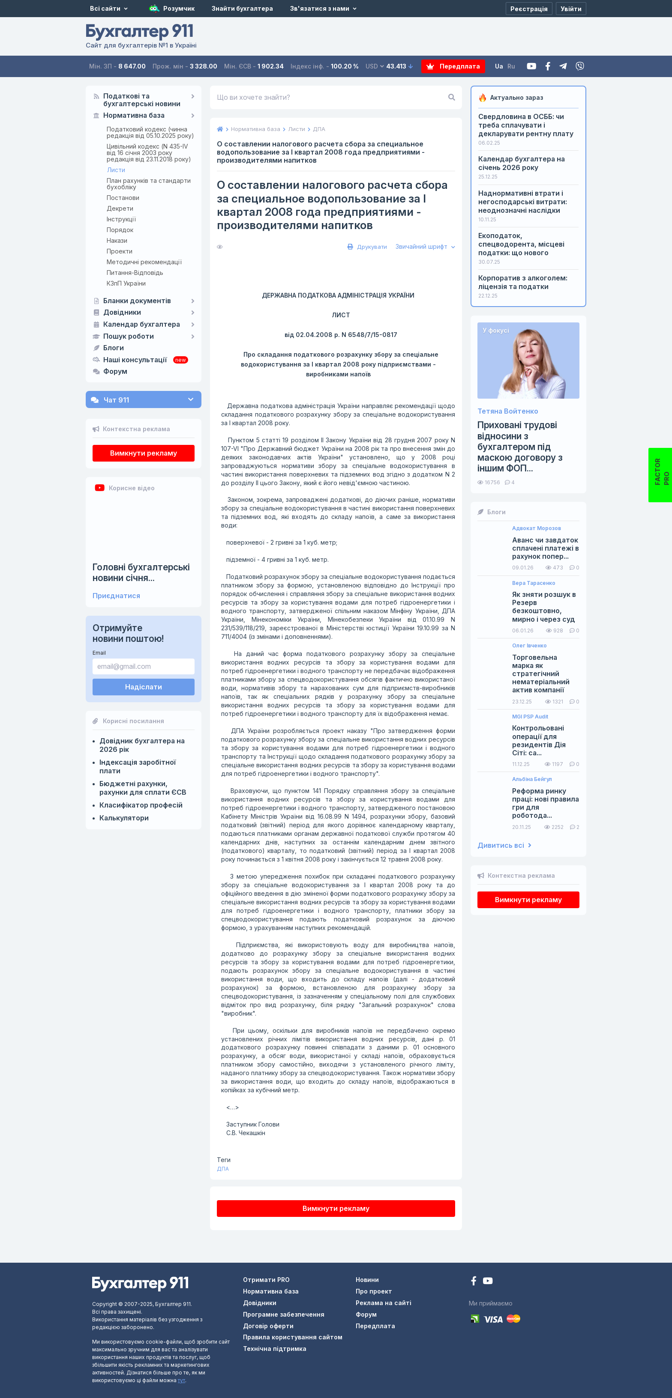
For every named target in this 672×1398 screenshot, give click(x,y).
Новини (367, 1279)
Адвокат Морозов (536, 528)
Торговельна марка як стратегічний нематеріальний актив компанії (541, 674)
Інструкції (121, 219)
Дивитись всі (504, 845)
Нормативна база (134, 115)
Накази (117, 240)
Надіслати (143, 687)
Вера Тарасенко (533, 583)
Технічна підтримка (274, 1348)
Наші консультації (135, 360)
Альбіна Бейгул (532, 779)
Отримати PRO (266, 1279)
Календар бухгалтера (141, 324)
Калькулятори (124, 818)
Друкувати (366, 246)
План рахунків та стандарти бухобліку (149, 184)
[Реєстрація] (529, 8)
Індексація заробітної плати (137, 766)
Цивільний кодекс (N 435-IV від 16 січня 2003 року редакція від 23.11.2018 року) (149, 153)
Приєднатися (116, 596)
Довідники (122, 312)
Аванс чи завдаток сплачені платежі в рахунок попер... (545, 548)
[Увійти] (571, 8)
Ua (499, 66)
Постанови (123, 197)
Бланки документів (137, 301)
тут (181, 1380)
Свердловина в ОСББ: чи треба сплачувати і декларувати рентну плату (525, 125)
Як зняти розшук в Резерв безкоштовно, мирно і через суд (544, 606)
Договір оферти (268, 1325)
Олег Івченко (529, 646)
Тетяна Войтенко (507, 411)
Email (99, 653)
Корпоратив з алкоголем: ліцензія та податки (522, 282)
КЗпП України (126, 283)
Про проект (374, 1291)
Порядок (120, 229)
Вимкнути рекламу (143, 453)
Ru (511, 66)
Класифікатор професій (141, 805)
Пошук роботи (128, 336)
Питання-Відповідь (135, 272)
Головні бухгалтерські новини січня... (141, 572)
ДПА (223, 1168)
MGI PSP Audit (530, 717)
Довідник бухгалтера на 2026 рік (142, 745)
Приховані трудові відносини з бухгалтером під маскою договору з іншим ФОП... (520, 447)
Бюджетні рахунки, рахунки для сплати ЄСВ (142, 787)
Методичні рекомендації (144, 261)
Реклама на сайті (383, 1302)
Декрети (120, 208)
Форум (115, 372)
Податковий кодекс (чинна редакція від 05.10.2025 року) (150, 132)
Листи (116, 169)
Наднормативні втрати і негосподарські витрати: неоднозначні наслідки (522, 202)
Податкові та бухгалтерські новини (141, 100)
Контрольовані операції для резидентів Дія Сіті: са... (539, 740)
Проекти (119, 251)
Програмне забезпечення (283, 1314)
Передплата (453, 66)
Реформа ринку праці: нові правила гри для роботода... (545, 803)
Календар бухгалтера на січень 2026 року (521, 163)
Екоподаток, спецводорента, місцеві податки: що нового (521, 244)
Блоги (113, 348)
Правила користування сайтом (292, 1337)
